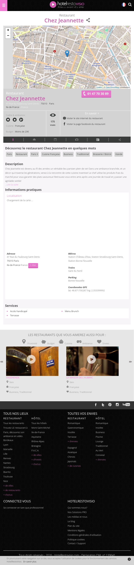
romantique (74, 423)
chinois (71, 456)
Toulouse (8, 476)
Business (68, 154)
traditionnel (102, 445)
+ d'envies (73, 441)
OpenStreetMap (112, 87)
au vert (99, 450)
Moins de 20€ (22, 131)
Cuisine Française (51, 154)
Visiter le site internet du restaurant (83, 118)
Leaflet (99, 87)
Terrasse (14, 315)
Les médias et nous (77, 516)
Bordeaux (8, 440)
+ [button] (8, 30)
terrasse (72, 436)
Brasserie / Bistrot (102, 154)
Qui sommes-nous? (77, 507)
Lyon (5, 444)
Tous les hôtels (39, 423)
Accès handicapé (18, 311)
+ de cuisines (74, 465)
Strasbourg (8, 467)
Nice (5, 481)
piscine (99, 436)
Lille (5, 453)
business (100, 432)
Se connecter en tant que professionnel (23, 507)
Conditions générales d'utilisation (84, 534)
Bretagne (36, 445)
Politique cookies (76, 539)
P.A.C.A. (35, 450)
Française (20, 125)
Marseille (7, 449)
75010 (44, 103)
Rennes (7, 458)
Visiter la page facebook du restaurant (84, 124)
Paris (51, 103)
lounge (99, 441)
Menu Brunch (72, 311)
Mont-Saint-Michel (40, 427)
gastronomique (76, 427)
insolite (71, 432)
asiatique (72, 452)
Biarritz (6, 472)
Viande (118, 154)
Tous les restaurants (13, 423)
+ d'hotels (36, 459)
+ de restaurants (11, 490)
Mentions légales (76, 530)
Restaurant (21, 154)
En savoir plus (29, 561)
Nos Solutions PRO (77, 512)
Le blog (71, 521)
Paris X (34, 154)
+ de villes (8, 485)
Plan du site (73, 525)
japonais (72, 461)
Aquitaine (36, 436)
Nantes (6, 462)
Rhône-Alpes (37, 441)
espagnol (72, 447)
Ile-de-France (12, 107)
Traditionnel (83, 154)
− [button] (8, 35)
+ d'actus (7, 494)
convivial (100, 455)
